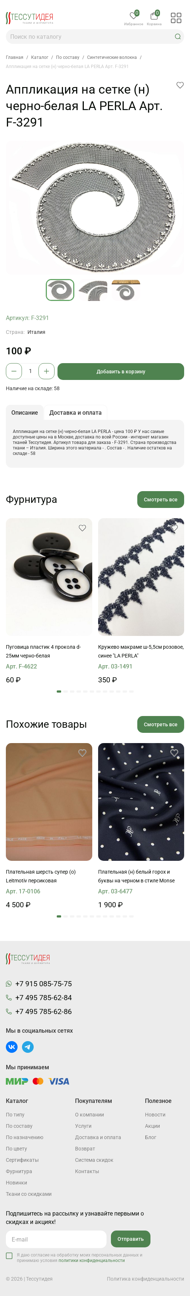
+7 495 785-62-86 (43, 1011)
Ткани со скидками (29, 1194)
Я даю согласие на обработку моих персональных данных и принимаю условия (79, 1257)
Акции (152, 1126)
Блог (150, 1137)
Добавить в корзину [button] (121, 371)
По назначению (24, 1137)
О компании (89, 1115)
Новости (155, 1115)
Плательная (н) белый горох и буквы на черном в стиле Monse (136, 876)
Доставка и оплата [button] (75, 412)
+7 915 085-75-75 (43, 983)
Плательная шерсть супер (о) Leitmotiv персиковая (41, 876)
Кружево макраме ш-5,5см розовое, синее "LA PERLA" (141, 651)
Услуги (83, 1126)
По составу (19, 1126)
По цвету (16, 1149)
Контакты (87, 1171)
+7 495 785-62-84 (43, 997)
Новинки (16, 1183)
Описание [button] (24, 412)
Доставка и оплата (98, 1137)
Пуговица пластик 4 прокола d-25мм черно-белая (43, 651)
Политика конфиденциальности (145, 1279)
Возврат (85, 1149)
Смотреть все (161, 499)
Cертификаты (22, 1160)
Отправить (131, 1239)
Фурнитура (19, 1171)
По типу (15, 1115)
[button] (178, 36)
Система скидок (94, 1160)
